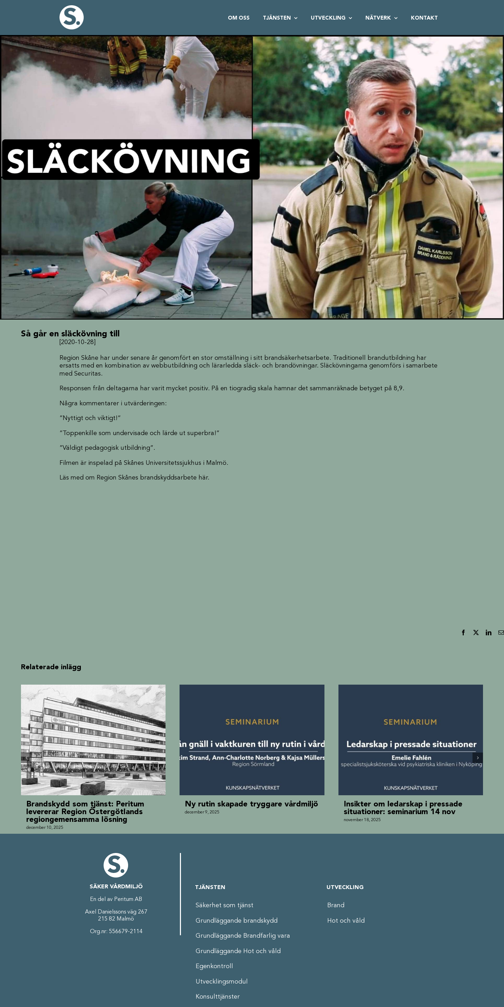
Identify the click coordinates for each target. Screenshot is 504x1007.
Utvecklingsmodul (222, 982)
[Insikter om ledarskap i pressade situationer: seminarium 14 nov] (410, 688)
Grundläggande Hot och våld (238, 951)
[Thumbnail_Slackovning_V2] (252, 177)
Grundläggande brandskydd (237, 921)
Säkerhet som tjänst (224, 905)
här (203, 478)
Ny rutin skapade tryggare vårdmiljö (251, 804)
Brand (335, 905)
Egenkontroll (214, 966)
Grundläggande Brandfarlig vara (243, 936)
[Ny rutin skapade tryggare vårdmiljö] (252, 688)
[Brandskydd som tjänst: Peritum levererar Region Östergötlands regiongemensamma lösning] (93, 688)
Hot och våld (346, 921)
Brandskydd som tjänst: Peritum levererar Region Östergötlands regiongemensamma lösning (85, 812)
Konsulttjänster (218, 997)
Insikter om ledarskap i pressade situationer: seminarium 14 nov (403, 808)
